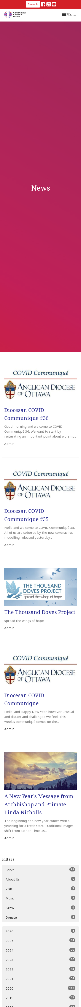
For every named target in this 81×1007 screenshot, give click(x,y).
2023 (40, 959)
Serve (40, 869)
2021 (40, 978)
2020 (40, 988)
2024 (40, 950)
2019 (40, 997)
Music (40, 898)
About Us (40, 879)
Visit (40, 888)
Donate (40, 917)
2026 (40, 931)
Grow (40, 907)
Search (33, 4)
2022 (40, 969)
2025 (40, 940)
